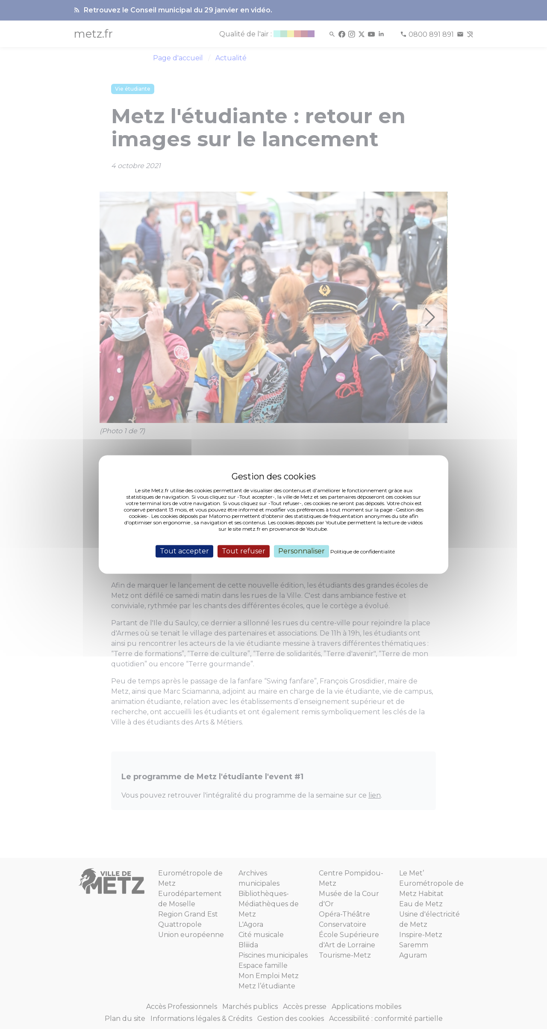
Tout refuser (243, 551)
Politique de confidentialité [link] (362, 551)
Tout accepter (184, 551)
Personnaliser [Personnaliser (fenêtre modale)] (301, 551)
